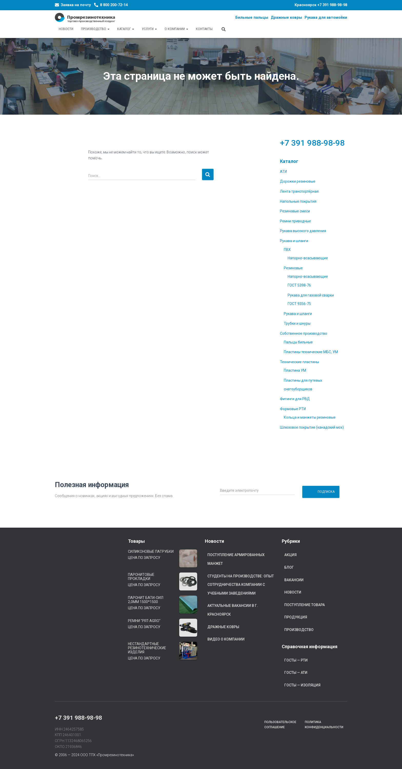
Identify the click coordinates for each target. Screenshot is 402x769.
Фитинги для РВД (295, 399)
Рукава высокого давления (303, 231)
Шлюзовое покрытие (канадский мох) (312, 427)
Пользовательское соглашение (280, 724)
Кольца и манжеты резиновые (310, 417)
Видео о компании (226, 639)
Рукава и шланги (294, 241)
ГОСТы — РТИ (296, 660)
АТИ (283, 172)
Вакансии (294, 580)
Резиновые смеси (295, 211)
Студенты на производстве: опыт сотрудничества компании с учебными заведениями (240, 584)
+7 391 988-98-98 (332, 5)
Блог (289, 567)
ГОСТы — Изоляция (302, 685)
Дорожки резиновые (297, 181)
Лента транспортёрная (299, 191)
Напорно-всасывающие (308, 258)
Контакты (204, 29)
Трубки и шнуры (297, 323)
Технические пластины (299, 362)
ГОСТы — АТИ (295, 673)
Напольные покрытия (298, 201)
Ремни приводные (295, 221)
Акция (290, 555)
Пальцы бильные (298, 342)
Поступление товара (304, 605)
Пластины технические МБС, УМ (311, 352)
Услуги (149, 29)
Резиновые (293, 268)
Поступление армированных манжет (236, 559)
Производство (95, 29)
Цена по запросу (144, 558)
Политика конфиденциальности (324, 724)
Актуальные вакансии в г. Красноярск (232, 610)
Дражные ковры (223, 627)
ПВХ (287, 250)
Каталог (125, 29)
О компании (176, 29)
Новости (66, 29)
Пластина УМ (295, 370)
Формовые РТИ (293, 409)
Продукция (295, 617)
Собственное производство (303, 333)
